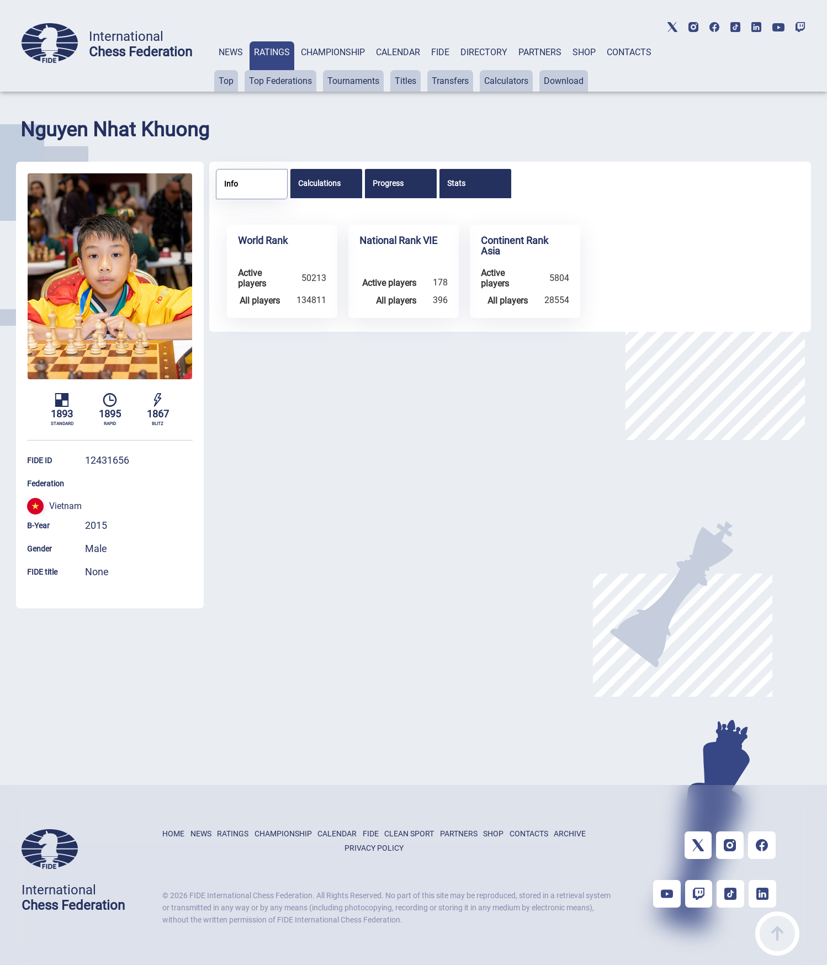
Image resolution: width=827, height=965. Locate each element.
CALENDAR (398, 52)
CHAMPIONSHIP (333, 52)
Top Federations (280, 81)
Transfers (450, 81)
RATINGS (272, 52)
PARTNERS (539, 52)
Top (226, 81)
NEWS (231, 52)
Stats (456, 183)
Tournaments (353, 81)
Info (231, 183)
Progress (388, 183)
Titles (405, 81)
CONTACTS (629, 52)
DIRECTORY (483, 52)
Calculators (506, 81)
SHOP (584, 52)
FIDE (440, 52)
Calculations (319, 183)
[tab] (230, 66)
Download (564, 81)
